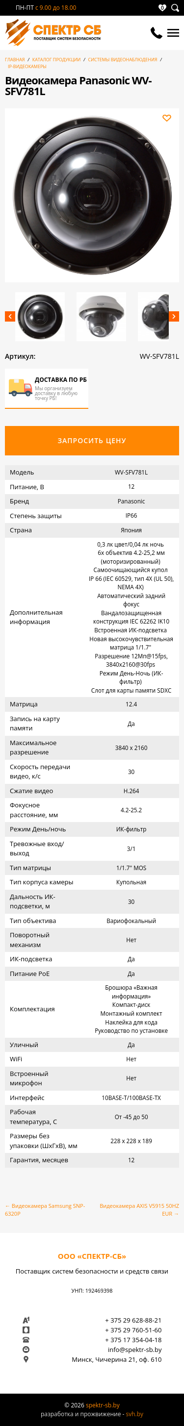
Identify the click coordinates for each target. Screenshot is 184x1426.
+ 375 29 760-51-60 (133, 1330)
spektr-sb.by (103, 1405)
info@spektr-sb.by (135, 1349)
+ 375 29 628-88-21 (133, 1320)
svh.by (134, 1414)
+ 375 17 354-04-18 (133, 1339)
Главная (15, 59)
